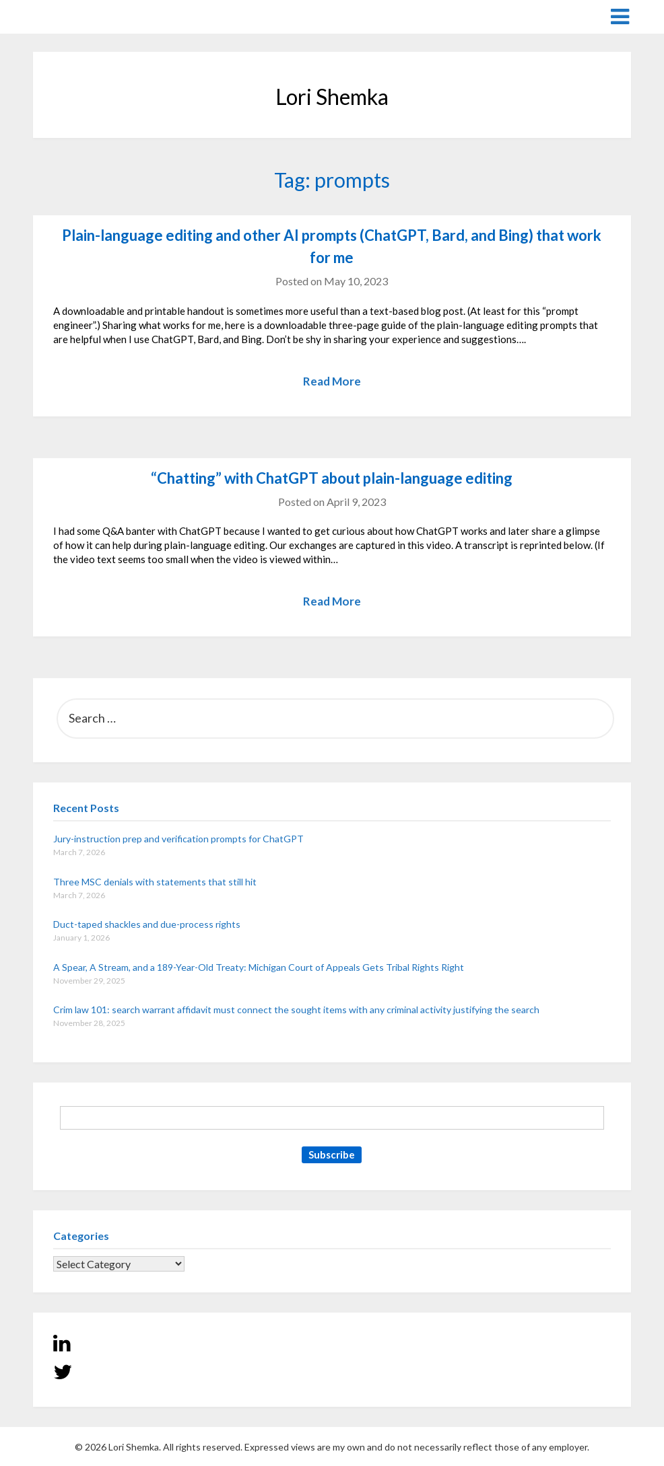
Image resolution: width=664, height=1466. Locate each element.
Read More (332, 381)
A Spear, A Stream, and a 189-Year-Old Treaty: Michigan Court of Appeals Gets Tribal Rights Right (258, 967)
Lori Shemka (73, 16)
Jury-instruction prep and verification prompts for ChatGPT (178, 838)
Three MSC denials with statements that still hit (155, 881)
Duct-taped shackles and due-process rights (146, 924)
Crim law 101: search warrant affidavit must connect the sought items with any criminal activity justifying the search (296, 1009)
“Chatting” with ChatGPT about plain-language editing (331, 478)
